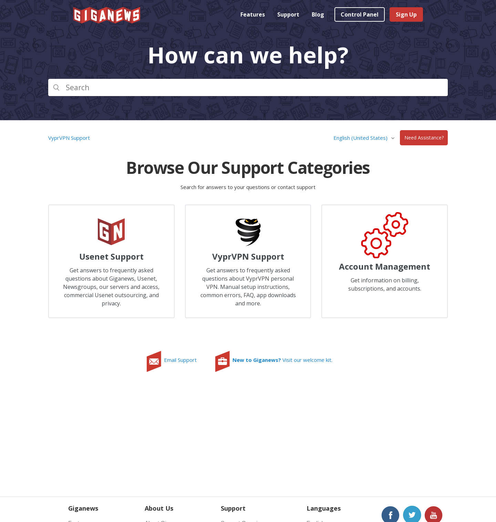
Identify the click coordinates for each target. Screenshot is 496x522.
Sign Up (406, 14)
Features (252, 14)
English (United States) (361, 137)
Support (288, 14)
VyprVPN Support (69, 137)
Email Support (180, 359)
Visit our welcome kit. (282, 359)
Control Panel (360, 14)
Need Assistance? (424, 138)
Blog (318, 14)
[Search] (248, 87)
